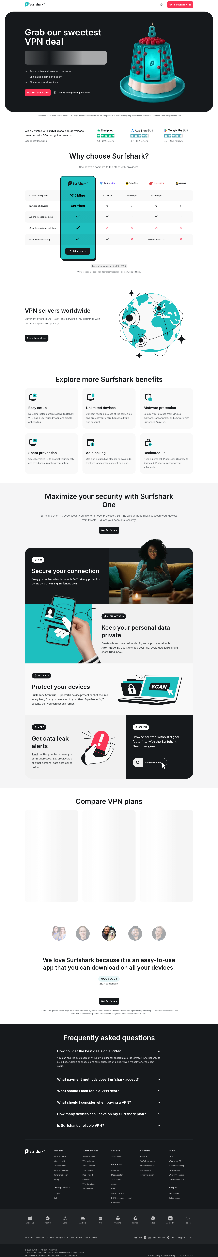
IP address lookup (176, 1166)
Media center (117, 1175)
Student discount (147, 1166)
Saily (56, 1198)
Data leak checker (176, 1179)
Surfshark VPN (68, 583)
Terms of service (186, 1255)
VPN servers (87, 1170)
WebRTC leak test (176, 1175)
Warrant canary (117, 1193)
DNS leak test (175, 1170)
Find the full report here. (130, 272)
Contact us (115, 1203)
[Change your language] (185, 1237)
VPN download (88, 1184)
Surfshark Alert (60, 1166)
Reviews (86, 1179)
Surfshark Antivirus (44, 695)
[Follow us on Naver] (94, 1237)
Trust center (116, 1179)
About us (115, 1170)
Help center (174, 1193)
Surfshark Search (61, 1175)
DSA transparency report (121, 1198)
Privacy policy (169, 1255)
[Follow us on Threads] (50, 1237)
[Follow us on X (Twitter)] (40, 1237)
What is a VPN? (88, 1156)
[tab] (109, 933)
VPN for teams (117, 1156)
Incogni (57, 1193)
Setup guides (174, 1198)
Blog (113, 1189)
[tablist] (109, 933)
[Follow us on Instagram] (60, 1237)
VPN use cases (88, 1166)
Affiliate (143, 1156)
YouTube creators (147, 1161)
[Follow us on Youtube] (70, 1237)
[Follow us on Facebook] (29, 1237)
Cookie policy (154, 1255)
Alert (35, 754)
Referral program (147, 1175)
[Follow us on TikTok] (87, 1237)
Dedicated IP (87, 1175)
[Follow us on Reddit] (79, 1237)
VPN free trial (88, 1189)
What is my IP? (175, 1161)
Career (114, 1184)
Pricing (56, 1179)
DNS (171, 1156)
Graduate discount (148, 1170)
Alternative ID (110, 647)
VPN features (88, 1161)
